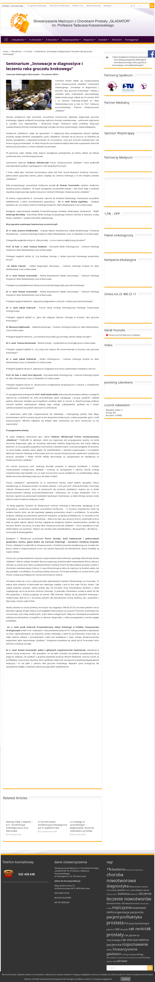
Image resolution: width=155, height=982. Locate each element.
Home (5, 51)
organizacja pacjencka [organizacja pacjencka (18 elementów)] (128, 912)
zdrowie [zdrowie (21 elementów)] (121, 961)
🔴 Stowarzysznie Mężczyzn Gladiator (123, 335)
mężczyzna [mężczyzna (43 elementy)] (122, 907)
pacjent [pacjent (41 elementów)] (113, 916)
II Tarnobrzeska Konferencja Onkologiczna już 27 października (52, 824)
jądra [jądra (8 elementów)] (133, 890)
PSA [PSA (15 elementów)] (126, 923)
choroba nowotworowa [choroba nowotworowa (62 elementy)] (121, 877)
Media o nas (78, 5)
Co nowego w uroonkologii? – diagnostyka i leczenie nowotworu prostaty (82, 826)
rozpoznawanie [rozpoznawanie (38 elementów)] (135, 944)
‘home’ (6, 39)
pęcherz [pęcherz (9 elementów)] (110, 929)
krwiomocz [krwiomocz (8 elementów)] (134, 894)
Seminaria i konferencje (59, 5)
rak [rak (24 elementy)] (116, 929)
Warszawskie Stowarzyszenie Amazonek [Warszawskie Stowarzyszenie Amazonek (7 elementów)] (123, 958)
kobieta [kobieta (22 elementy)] (123, 894)
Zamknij (125, 979)
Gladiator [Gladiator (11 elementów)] (121, 890)
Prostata (28, 51)
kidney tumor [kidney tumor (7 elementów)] (112, 894)
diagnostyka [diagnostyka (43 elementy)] (118, 886)
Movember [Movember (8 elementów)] (135, 903)
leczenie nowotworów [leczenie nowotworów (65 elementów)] (129, 899)
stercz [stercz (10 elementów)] (109, 949)
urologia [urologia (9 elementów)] (132, 954)
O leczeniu (51, 39)
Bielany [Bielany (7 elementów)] (128, 870)
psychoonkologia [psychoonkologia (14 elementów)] (139, 923)
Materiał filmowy (93, 5)
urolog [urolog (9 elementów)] (125, 954)
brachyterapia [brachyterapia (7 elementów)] (137, 870)
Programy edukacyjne (37, 5)
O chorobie (35, 39)
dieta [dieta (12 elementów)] (131, 886)
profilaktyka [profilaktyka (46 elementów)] (131, 917)
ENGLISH (117, 39)
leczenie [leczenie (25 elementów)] (145, 893)
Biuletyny (107, 5)
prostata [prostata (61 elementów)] (115, 922)
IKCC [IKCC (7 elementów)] (128, 890)
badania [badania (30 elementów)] (118, 869)
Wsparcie (89, 39)
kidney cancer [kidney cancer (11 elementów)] (143, 890)
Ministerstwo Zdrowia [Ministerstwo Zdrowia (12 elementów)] (118, 903)
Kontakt (102, 39)
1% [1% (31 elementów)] (109, 869)
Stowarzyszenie (70, 39)
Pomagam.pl (131, 39)
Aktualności (18, 39)
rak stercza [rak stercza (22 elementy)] (129, 940)
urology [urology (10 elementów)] (139, 954)
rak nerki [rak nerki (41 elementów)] (136, 928)
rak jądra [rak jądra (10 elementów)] (124, 929)
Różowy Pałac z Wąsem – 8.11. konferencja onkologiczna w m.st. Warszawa (19, 826)
